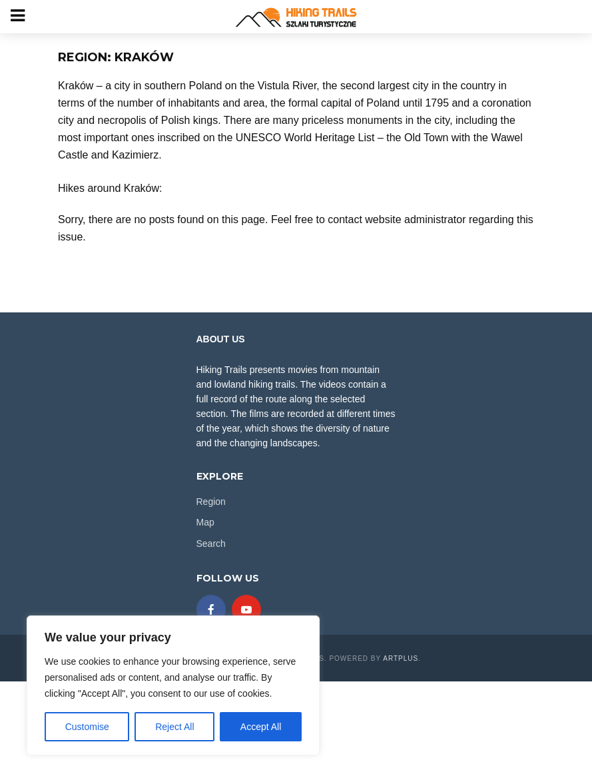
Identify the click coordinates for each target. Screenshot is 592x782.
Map (205, 522)
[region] (173, 685)
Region (211, 501)
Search (211, 543)
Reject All (174, 726)
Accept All (260, 726)
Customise (87, 726)
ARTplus (400, 658)
